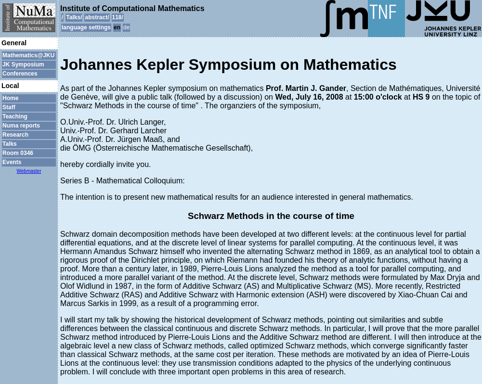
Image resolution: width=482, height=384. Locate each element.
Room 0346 (17, 153)
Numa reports (21, 125)
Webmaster (29, 171)
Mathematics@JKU (28, 55)
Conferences (20, 73)
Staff (8, 107)
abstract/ (97, 17)
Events (11, 162)
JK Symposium (23, 64)
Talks (9, 144)
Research (15, 134)
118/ (117, 17)
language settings (86, 27)
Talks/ (74, 17)
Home (10, 98)
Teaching (14, 116)
